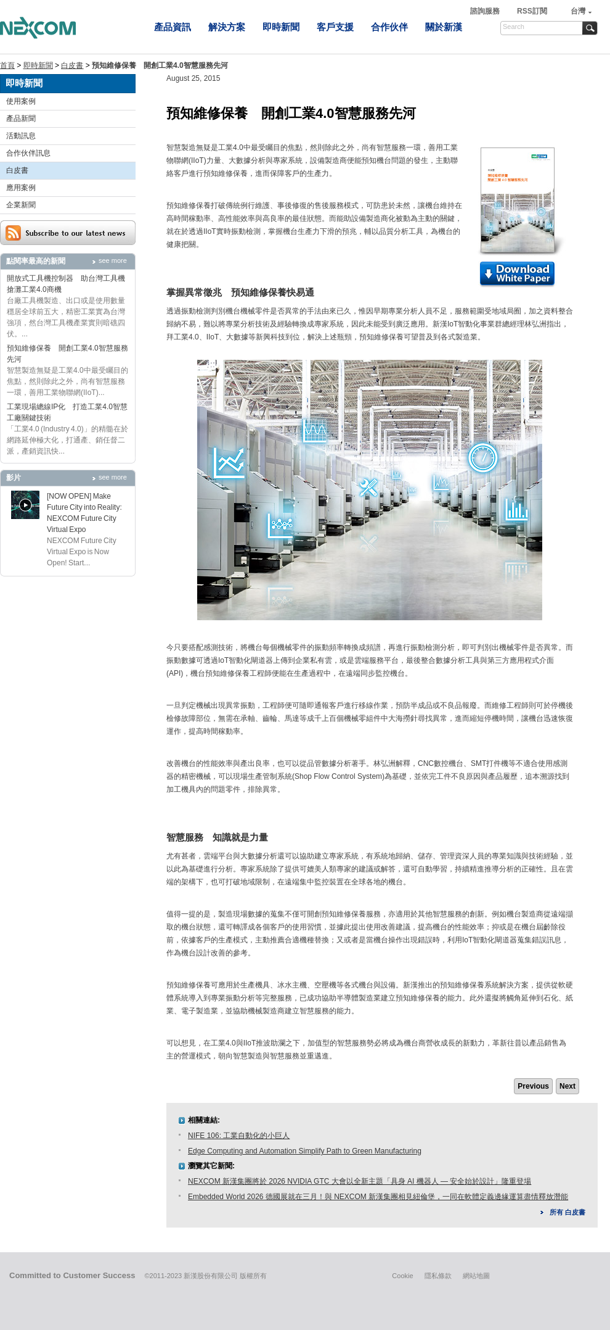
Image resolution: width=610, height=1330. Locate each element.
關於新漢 (443, 27)
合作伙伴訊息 (28, 153)
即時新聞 (280, 27)
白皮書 (72, 65)
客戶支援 (335, 27)
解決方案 (226, 27)
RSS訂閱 (532, 11)
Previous (533, 1086)
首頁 (7, 65)
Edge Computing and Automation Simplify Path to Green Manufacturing (304, 1151)
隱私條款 (438, 1275)
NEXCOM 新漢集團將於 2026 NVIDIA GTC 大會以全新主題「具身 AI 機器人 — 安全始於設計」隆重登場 (359, 1181)
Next (567, 1086)
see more (113, 260)
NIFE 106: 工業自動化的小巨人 (239, 1135)
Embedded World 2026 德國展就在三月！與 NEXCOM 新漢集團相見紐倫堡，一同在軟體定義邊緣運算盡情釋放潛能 (378, 1196)
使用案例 (21, 101)
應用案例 (21, 187)
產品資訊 (172, 27)
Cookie (402, 1275)
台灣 (578, 11)
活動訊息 (21, 135)
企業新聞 (21, 205)
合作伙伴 (389, 27)
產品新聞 (21, 118)
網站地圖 (476, 1275)
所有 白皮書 (567, 1212)
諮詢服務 (486, 11)
